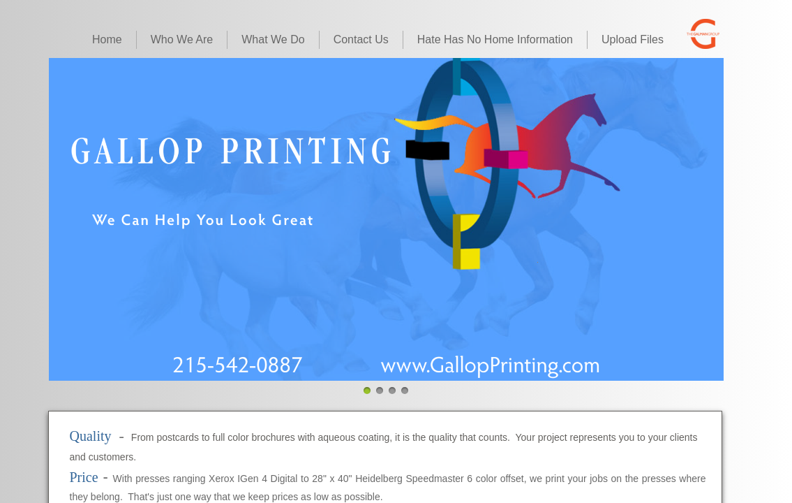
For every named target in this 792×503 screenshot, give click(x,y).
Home (107, 39)
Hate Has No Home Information (495, 39)
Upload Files (633, 39)
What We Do (272, 39)
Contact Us (361, 39)
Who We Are (182, 39)
